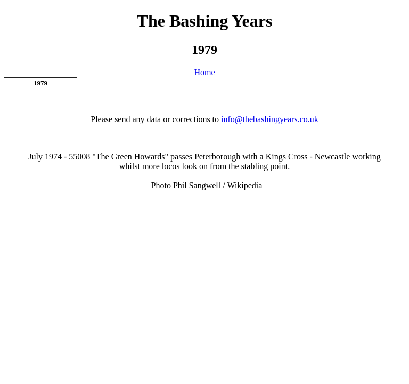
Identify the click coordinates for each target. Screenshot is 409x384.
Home (204, 72)
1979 (40, 83)
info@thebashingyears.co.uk (269, 119)
